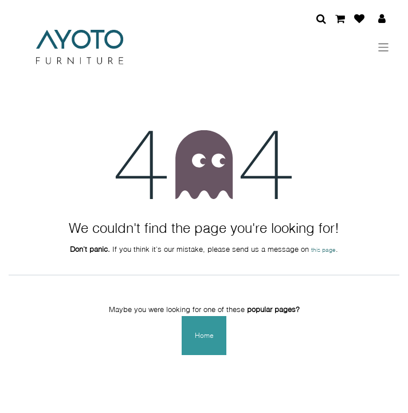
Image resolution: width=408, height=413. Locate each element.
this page (323, 249)
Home (204, 335)
